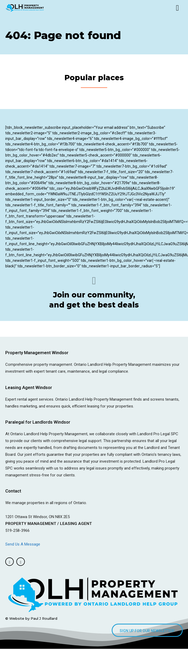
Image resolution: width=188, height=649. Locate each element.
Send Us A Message (23, 544)
